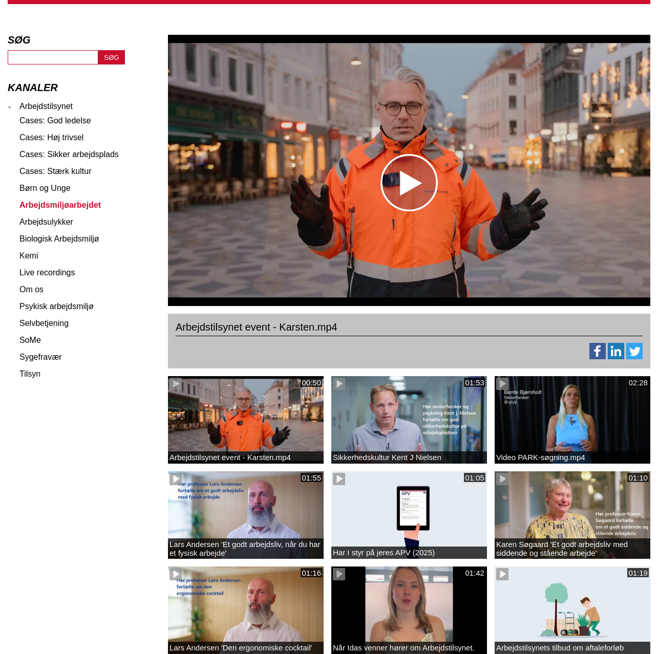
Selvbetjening (44, 323)
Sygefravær (40, 357)
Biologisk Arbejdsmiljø (59, 238)
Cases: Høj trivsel (51, 137)
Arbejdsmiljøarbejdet (60, 205)
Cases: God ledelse (55, 120)
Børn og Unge (45, 188)
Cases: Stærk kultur (55, 171)
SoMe (30, 340)
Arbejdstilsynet (46, 106)
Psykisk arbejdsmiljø (56, 306)
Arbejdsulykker (46, 221)
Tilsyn (29, 373)
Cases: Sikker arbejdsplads (69, 154)
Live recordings (47, 272)
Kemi (28, 255)
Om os (31, 289)
